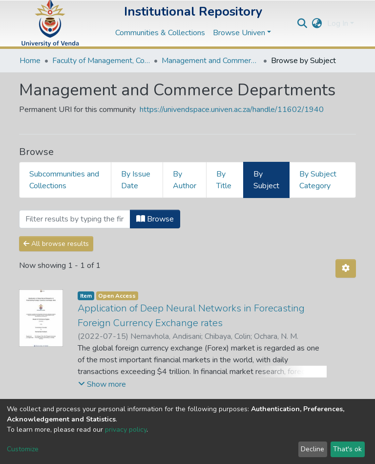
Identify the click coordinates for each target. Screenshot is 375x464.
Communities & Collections (160, 32)
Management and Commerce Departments (210, 60)
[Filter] (74, 219)
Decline (312, 449)
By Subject (266, 180)
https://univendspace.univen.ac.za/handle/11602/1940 (232, 109)
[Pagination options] (345, 268)
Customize (23, 449)
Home (30, 60)
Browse (155, 219)
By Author (184, 180)
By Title (223, 180)
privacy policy (125, 429)
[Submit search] (302, 23)
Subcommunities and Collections (64, 180)
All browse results (56, 243)
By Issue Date (135, 180)
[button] (317, 23)
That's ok (347, 449)
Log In (337, 23)
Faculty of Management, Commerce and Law (101, 60)
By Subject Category (317, 180)
